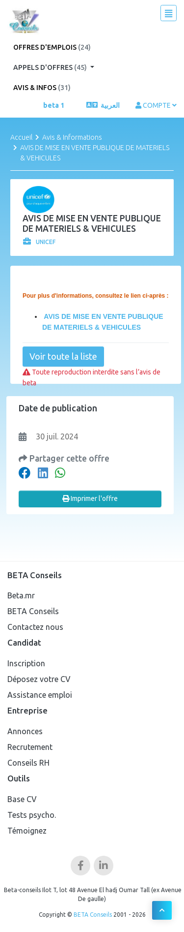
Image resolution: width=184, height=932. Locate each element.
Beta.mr (21, 595)
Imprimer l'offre (90, 498)
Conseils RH (28, 762)
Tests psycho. (31, 814)
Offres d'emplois (52, 47)
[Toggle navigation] (168, 13)
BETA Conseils (33, 611)
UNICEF (39, 242)
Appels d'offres (50, 67)
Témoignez (27, 830)
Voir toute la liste (63, 356)
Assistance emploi (39, 694)
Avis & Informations (72, 137)
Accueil (21, 137)
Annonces (25, 731)
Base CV (22, 799)
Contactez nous (35, 626)
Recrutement (30, 747)
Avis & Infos (42, 88)
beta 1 (53, 105)
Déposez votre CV (39, 679)
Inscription (26, 663)
